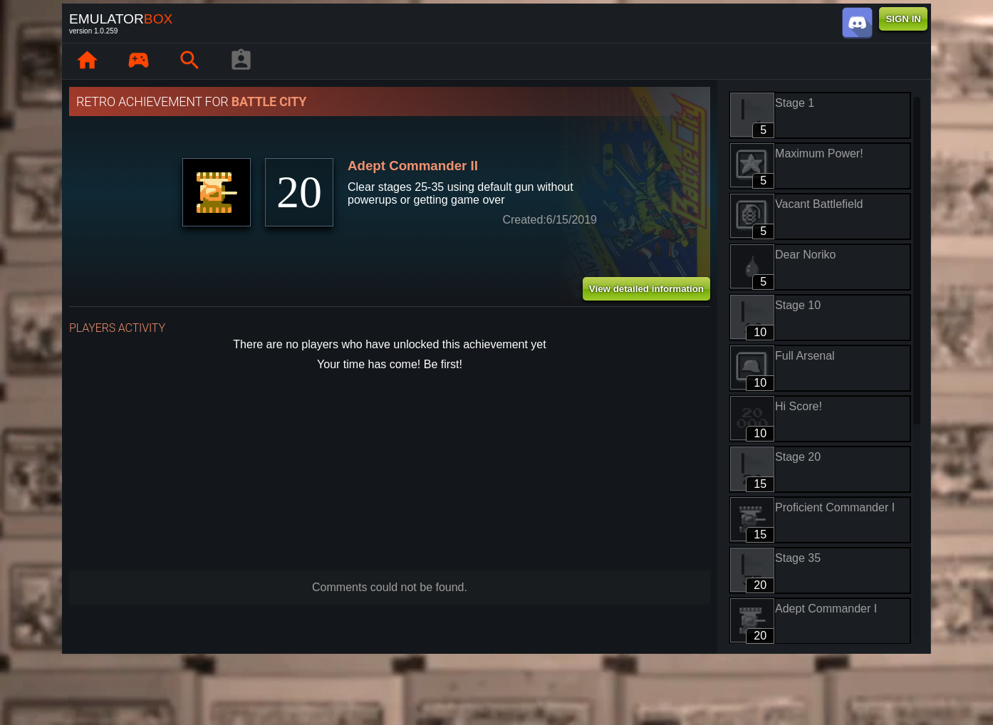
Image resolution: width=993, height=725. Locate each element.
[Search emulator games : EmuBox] (189, 61)
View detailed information (646, 288)
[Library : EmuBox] (138, 61)
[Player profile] (241, 61)
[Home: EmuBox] (87, 61)
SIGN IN (903, 19)
